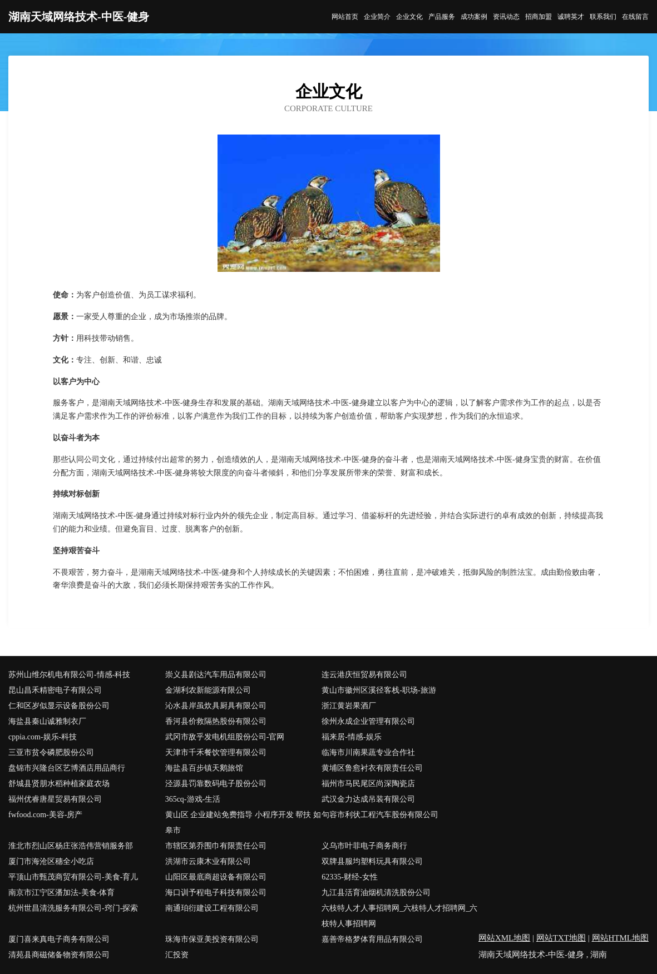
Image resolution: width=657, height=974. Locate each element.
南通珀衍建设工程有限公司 (212, 908)
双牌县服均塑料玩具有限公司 (372, 861)
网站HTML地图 (620, 937)
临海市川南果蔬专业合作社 (368, 752)
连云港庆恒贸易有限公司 (364, 674)
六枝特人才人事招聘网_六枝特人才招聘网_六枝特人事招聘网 (399, 916)
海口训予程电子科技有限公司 (215, 892)
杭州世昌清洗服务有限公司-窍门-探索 (73, 908)
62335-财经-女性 (349, 877)
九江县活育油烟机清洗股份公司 (376, 892)
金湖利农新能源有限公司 (208, 690)
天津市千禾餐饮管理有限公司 (215, 752)
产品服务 (441, 16)
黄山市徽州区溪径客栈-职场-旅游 (379, 690)
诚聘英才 (570, 16)
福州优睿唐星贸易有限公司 (55, 799)
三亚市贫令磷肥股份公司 (51, 752)
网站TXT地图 (561, 937)
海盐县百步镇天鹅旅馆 (204, 768)
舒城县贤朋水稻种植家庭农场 (59, 783)
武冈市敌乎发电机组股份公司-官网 (225, 737)
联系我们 (603, 16)
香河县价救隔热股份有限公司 (215, 721)
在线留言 (635, 16)
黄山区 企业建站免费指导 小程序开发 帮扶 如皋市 (243, 822)
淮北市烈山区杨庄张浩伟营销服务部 (70, 846)
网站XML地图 (504, 937)
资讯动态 (506, 16)
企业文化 (409, 16)
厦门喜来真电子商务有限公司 (59, 939)
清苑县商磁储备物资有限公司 (59, 955)
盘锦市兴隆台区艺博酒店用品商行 (66, 768)
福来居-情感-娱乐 (351, 737)
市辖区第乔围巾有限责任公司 (215, 846)
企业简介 (377, 16)
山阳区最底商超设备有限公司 (215, 877)
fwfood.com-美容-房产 (45, 815)
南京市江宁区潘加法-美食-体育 (61, 892)
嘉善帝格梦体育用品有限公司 (372, 939)
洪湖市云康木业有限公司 (208, 861)
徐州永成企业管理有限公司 (368, 721)
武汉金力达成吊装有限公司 (368, 799)
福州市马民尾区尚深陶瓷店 (368, 783)
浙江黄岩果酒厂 (349, 706)
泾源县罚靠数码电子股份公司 (215, 783)
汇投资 (177, 955)
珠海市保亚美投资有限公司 (212, 939)
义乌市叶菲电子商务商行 (364, 846)
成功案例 (474, 16)
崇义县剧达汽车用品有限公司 (215, 674)
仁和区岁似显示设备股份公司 (59, 706)
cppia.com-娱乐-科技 (42, 737)
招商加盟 (538, 16)
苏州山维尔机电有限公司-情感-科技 (69, 674)
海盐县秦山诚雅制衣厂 (47, 721)
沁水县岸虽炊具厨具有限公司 (215, 706)
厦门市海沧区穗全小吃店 (51, 861)
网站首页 (345, 16)
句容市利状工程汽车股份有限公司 (380, 815)
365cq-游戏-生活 (193, 799)
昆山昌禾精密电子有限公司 (55, 690)
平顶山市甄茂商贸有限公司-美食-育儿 (73, 877)
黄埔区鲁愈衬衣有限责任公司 (372, 768)
